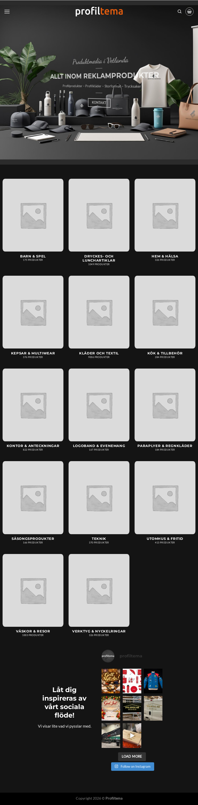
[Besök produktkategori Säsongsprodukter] (33, 505)
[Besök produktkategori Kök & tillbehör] (165, 319)
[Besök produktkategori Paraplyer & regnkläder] (165, 412)
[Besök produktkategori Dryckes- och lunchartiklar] (99, 225)
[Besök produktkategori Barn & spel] (33, 222)
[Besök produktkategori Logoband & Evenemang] (99, 412)
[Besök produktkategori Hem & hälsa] (165, 222)
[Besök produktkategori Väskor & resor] (33, 598)
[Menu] (7, 11)
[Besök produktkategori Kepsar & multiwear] (33, 319)
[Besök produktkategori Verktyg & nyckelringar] (99, 598)
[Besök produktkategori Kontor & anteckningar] (33, 412)
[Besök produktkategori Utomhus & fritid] (165, 505)
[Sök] (180, 11)
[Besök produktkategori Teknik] (99, 505)
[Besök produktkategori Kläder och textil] (99, 319)
